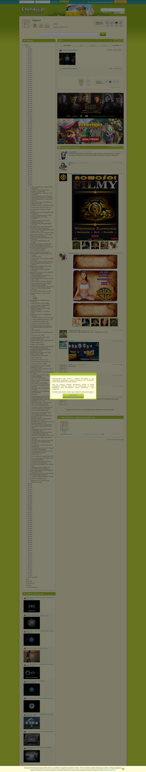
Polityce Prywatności (109, 770)
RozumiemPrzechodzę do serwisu (73, 396)
